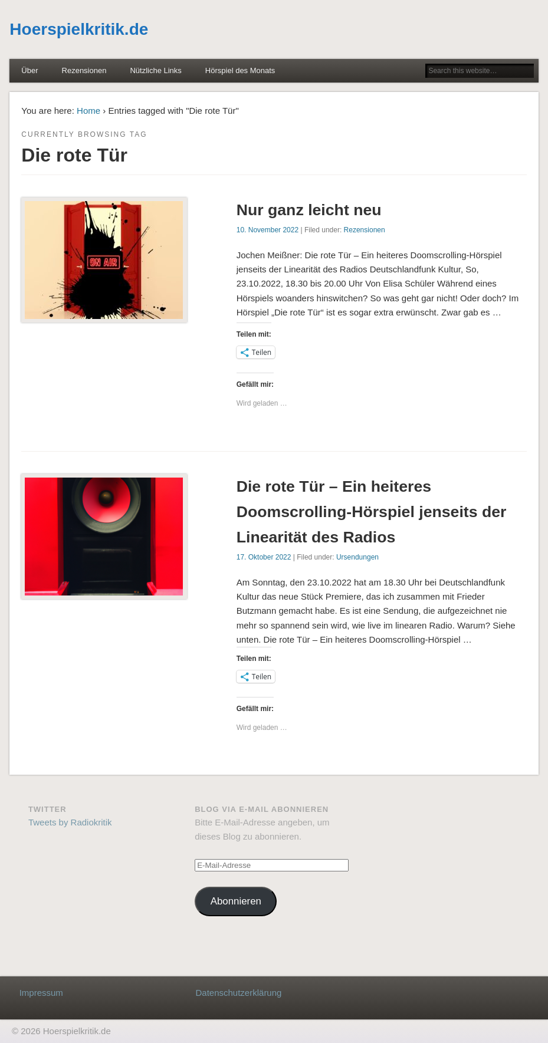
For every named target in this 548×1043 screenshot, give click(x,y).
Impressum (41, 993)
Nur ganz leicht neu (309, 210)
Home (88, 111)
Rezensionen (84, 70)
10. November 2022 (267, 230)
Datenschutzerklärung (238, 993)
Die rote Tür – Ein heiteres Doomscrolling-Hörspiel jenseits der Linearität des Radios (372, 512)
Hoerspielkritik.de (78, 29)
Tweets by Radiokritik (70, 822)
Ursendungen (357, 557)
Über (29, 70)
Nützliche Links (155, 70)
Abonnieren (236, 901)
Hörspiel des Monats (240, 70)
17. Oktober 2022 (264, 557)
